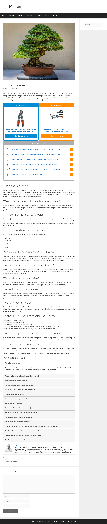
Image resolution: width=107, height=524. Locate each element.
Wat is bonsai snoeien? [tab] (11, 363)
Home (3, 15)
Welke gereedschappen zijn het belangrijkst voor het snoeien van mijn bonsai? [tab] (30, 426)
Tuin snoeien (8, 460)
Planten (39, 15)
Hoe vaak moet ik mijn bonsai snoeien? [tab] (17, 421)
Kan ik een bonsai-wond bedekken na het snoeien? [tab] (21, 431)
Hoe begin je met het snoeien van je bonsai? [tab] (19, 390)
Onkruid (47, 15)
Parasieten (20, 15)
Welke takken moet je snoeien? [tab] (14, 394)
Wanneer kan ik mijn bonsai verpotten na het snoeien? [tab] (22, 435)
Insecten (11, 15)
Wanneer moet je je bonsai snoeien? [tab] (16, 380)
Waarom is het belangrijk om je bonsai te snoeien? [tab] (21, 376)
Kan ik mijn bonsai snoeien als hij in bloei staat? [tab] (20, 440)
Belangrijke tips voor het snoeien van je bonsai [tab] (20, 408)
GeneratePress (71, 521)
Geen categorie (9, 458)
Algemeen (55, 15)
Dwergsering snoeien (11, 461)
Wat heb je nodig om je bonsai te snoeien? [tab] (18, 385)
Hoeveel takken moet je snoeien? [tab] (15, 399)
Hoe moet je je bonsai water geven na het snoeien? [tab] (21, 412)
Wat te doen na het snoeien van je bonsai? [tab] (18, 417)
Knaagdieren (30, 15)
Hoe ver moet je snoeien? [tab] (12, 403)
